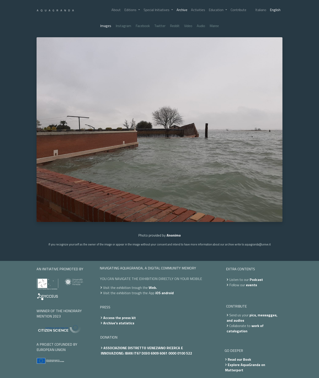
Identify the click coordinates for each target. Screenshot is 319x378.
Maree (214, 25)
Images (105, 25)
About (116, 9)
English (275, 9)
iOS (158, 293)
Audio (201, 25)
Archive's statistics (118, 323)
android (167, 293)
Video (188, 25)
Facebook (143, 25)
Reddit (175, 25)
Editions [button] (130, 9)
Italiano (260, 9)
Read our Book (239, 359)
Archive (182, 9)
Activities (198, 9)
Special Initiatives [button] (157, 9)
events (251, 285)
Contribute (238, 9)
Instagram (123, 25)
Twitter (159, 25)
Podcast (256, 279)
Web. (153, 287)
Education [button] (216, 9)
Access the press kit (119, 317)
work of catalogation (245, 328)
